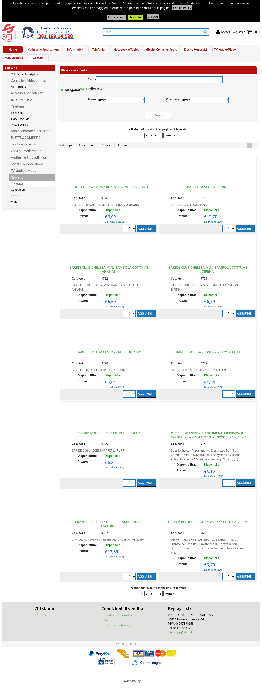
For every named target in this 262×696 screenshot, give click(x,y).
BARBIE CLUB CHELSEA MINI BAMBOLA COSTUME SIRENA (207, 271)
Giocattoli (18, 179)
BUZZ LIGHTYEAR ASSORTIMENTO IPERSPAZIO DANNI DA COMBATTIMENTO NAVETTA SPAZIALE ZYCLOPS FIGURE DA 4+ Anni (208, 438)
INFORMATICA (21, 102)
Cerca (92, 81)
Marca (92, 101)
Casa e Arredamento (26, 153)
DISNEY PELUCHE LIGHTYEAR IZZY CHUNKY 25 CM (207, 523)
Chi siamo (43, 617)
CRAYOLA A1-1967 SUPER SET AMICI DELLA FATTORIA (109, 525)
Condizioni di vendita (118, 617)
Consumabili (19, 191)
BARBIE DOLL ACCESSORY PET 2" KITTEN (208, 354)
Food (14, 198)
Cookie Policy (182, 8)
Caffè (14, 204)
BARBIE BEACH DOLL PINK (208, 189)
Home (13, 50)
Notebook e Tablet (125, 50)
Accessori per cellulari (27, 95)
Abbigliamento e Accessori (31, 133)
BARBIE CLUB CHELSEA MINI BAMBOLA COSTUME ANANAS (108, 271)
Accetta (135, 17)
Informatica (74, 50)
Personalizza (116, 17)
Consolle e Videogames (28, 82)
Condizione (173, 101)
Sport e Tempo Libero (27, 166)
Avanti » (170, 137)
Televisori (17, 114)
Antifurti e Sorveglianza (28, 159)
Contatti (38, 59)
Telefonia (98, 50)
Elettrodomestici (194, 50)
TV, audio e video (23, 173)
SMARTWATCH (20, 120)
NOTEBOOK (18, 89)
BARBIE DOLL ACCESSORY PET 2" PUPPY (108, 434)
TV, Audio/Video (223, 50)
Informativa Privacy (117, 627)
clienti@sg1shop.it (180, 634)
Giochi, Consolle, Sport (160, 50)
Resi (106, 622)
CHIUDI (153, 17)
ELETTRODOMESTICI (26, 139)
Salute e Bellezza (23, 146)
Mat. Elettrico (14, 59)
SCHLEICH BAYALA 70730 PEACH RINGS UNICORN (109, 189)
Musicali (19, 185)
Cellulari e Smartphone (43, 50)
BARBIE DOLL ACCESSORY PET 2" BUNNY (109, 354)
